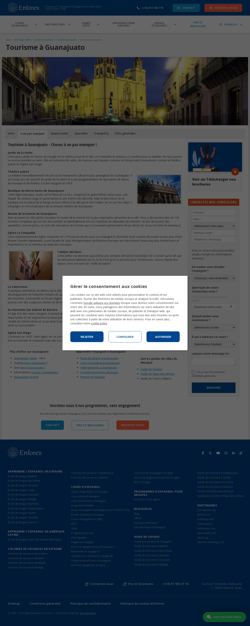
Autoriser (163, 336)
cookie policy (99, 323)
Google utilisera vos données (101, 303)
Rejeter (87, 336)
